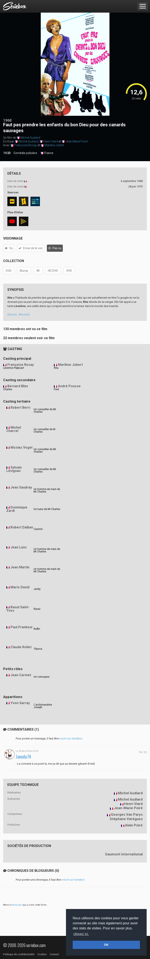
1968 (7, 120)
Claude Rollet (21, 647)
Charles (7, 389)
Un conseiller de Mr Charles (45, 410)
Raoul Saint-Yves (17, 609)
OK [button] (106, 944)
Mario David (20, 587)
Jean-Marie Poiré (77, 141)
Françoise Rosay (25, 145)
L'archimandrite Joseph (43, 706)
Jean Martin (20, 567)
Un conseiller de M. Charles (45, 430)
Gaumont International (124, 854)
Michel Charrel (13, 429)
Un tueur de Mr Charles (47, 509)
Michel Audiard (30, 137)
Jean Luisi (18, 547)
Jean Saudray (21, 487)
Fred (56, 389)
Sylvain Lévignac (14, 469)
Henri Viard (50, 141)
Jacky (37, 589)
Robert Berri (20, 408)
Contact (54, 954)
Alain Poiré (134, 825)
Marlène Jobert (54, 145)
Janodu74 (23, 756)
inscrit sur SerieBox (70, 738)
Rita (56, 367)
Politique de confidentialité (18, 954)
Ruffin (37, 628)
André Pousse (69, 386)
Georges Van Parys (127, 814)
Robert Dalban (22, 527)
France (46, 153)
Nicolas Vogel (21, 447)
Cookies (42, 954)
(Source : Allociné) (18, 314)
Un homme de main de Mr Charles (47, 490)
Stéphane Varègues (126, 819)
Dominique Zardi (16, 509)
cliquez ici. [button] (81, 934)
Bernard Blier (17, 386)
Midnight (17, 905)
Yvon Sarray (20, 703)
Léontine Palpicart (13, 367)
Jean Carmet (21, 675)
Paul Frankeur (22, 627)
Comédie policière (25, 153)
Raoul (37, 608)
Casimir (38, 529)
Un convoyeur (42, 676)
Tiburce (38, 648)
